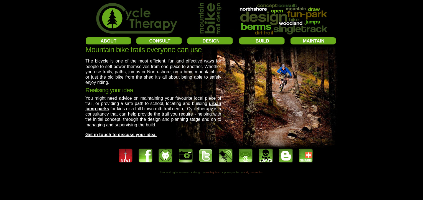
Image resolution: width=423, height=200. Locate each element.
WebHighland (212, 172)
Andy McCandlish (253, 172)
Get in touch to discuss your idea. (121, 134)
